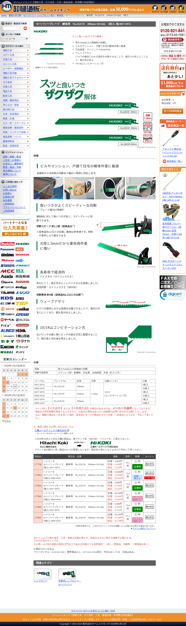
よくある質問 (10, 186)
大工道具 (7, 82)
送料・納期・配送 (12, 156)
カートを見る (90, 610)
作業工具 (7, 86)
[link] (173, 295)
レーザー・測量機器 (13, 68)
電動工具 (7, 50)
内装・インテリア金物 (14, 132)
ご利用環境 (8, 210)
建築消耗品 (8, 141)
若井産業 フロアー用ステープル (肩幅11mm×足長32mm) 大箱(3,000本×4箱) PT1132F (172, 230)
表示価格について (12, 170)
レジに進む (104, 610)
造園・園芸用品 (11, 100)
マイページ (76, 610)
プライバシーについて (14, 207)
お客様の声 (8, 197)
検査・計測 (8, 118)
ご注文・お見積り (12, 160)
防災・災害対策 (11, 145)
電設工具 (7, 91)
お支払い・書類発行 (13, 163)
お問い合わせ (10, 190)
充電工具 (7, 59)
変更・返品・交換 (12, 167)
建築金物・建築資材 (13, 127)
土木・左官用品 (11, 114)
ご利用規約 (8, 203)
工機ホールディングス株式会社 (50, 430)
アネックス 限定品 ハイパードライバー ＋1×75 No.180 (172, 152)
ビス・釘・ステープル (14, 123)
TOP (113, 610)
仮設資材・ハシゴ (12, 136)
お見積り (7, 193)
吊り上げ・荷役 (11, 105)
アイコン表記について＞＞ (144, 528)
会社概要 (7, 200)
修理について (10, 174)
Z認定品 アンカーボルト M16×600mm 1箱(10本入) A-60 (173, 196)
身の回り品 (8, 109)
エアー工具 (8, 55)
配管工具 (7, 96)
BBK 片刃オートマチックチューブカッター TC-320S (172, 264)
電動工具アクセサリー (14, 77)
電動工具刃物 (10, 73)
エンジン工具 (10, 64)
